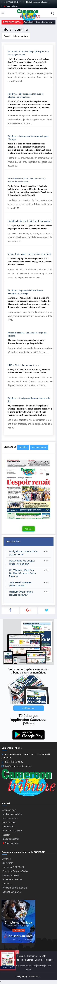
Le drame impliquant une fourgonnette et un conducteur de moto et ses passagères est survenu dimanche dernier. (30, 261)
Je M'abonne (28, 708)
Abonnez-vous (39, 447)
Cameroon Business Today (15, 871)
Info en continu (21, 36)
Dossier (6, 835)
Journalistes (8, 826)
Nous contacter (11, 6)
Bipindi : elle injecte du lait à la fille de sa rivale (30, 221)
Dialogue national (10, 839)
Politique (21, 956)
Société (42, 956)
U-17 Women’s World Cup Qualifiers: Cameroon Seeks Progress (22, 573)
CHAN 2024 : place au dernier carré (24, 365)
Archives (6, 859)
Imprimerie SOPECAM (13, 867)
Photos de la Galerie (12, 830)
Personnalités (8, 822)
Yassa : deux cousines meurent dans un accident (29, 254)
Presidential (9, 956)
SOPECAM (7, 863)
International (27, 960)
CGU (34, 966)
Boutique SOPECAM (12, 879)
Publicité (40, 966)
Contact (48, 966)
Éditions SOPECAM (11, 892)
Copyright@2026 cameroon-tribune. (18, 966)
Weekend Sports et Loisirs (14, 888)
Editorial (39, 960)
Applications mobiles (12, 814)
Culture (7, 960)
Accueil (7, 36)
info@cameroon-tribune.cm (37, 2)
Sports (16, 960)
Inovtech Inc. (35, 976)
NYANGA (6, 883)
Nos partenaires (9, 818)
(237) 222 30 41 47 (12, 2)
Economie (32, 956)
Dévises (28, 970)
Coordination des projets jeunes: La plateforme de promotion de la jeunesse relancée (39, 22)
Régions (48, 960)
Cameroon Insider (10, 875)
